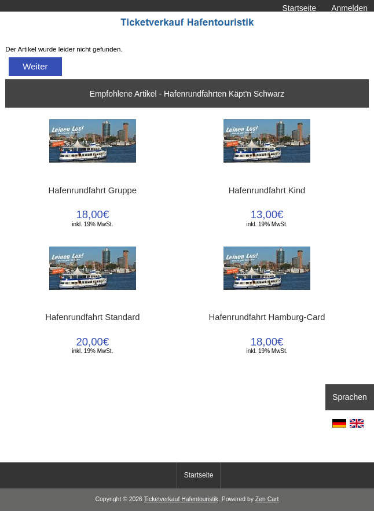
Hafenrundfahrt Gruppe (93, 190)
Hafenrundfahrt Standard (92, 317)
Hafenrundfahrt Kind (267, 190)
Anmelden (349, 8)
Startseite (299, 8)
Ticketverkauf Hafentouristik (181, 499)
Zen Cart (267, 499)
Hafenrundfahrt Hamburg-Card (266, 317)
